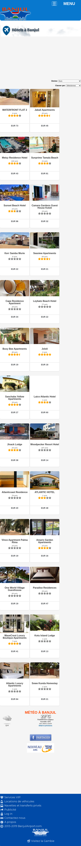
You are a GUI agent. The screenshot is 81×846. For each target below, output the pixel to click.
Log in (8, 813)
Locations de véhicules (19, 801)
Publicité (10, 809)
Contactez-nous (14, 818)
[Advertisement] (40, 59)
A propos (10, 822)
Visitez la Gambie (42, 841)
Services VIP (12, 797)
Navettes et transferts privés (22, 805)
